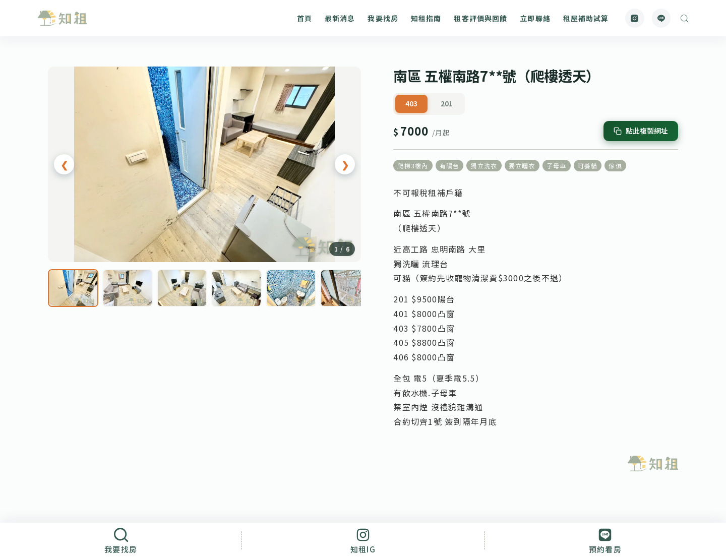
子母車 (557, 165)
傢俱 (615, 165)
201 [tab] (447, 103)
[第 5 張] (291, 288)
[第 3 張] (182, 288)
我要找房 (383, 18)
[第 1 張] (73, 288)
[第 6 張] (345, 288)
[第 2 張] (127, 288)
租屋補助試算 (586, 18)
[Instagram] (634, 18)
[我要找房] (121, 540)
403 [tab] (411, 103)
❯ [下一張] (345, 164)
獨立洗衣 (483, 165)
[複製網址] (640, 131)
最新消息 (340, 18)
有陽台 (450, 165)
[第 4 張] (236, 288)
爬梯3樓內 (412, 165)
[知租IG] (363, 540)
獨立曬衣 (522, 165)
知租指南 (426, 18)
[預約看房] (605, 540)
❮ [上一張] (64, 164)
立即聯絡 (535, 18)
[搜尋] (684, 18)
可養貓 (588, 165)
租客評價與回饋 (480, 18)
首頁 (304, 18)
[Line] (661, 18)
